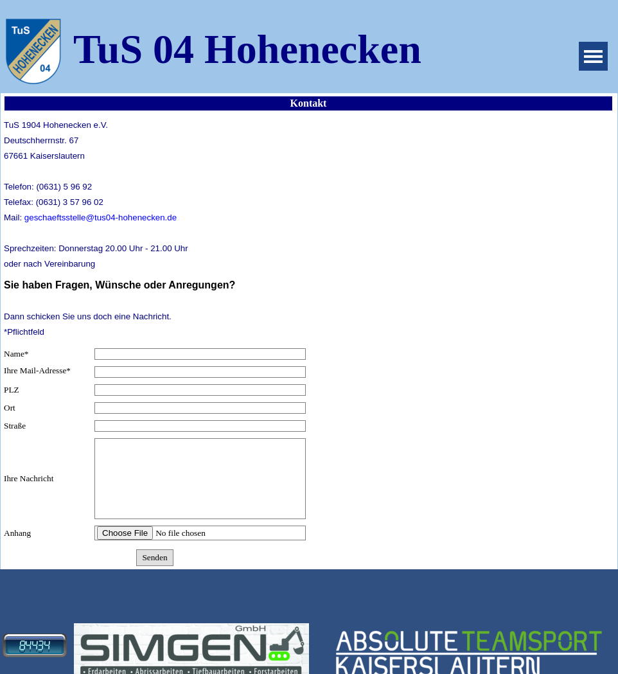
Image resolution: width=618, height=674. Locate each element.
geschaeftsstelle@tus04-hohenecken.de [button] (100, 217)
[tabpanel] (155, 194)
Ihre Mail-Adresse (37, 371)
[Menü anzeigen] (593, 56)
